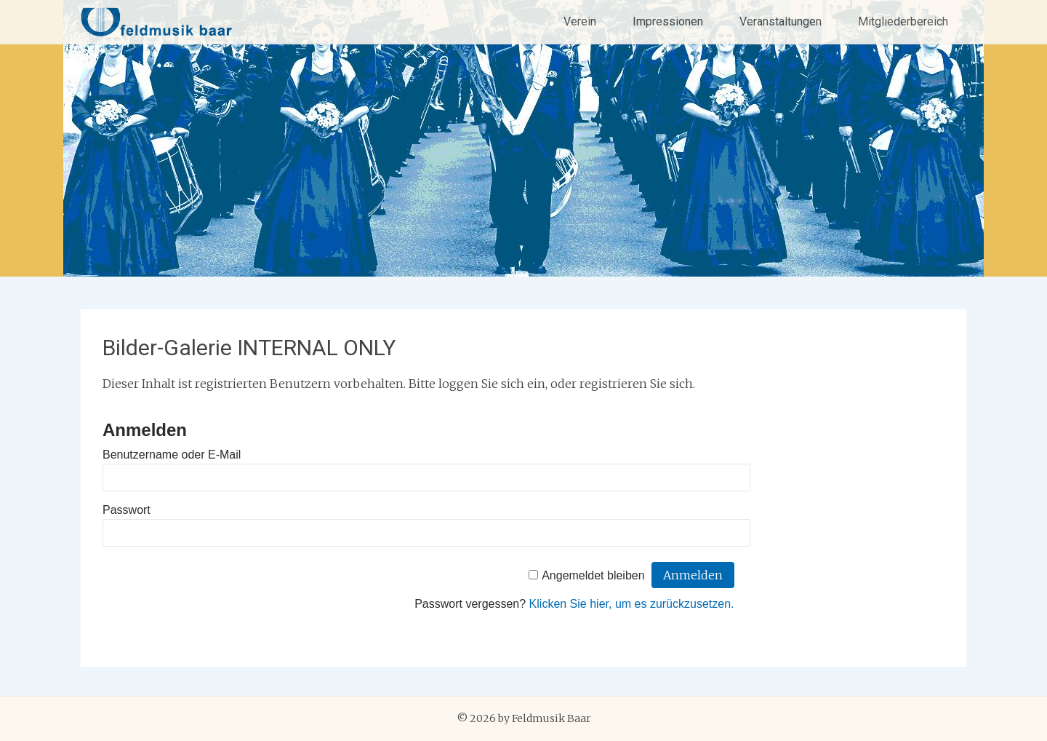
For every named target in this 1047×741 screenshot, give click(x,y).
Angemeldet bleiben (593, 575)
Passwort (127, 510)
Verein (579, 21)
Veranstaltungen (780, 21)
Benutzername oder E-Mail (172, 454)
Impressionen (668, 21)
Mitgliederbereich (903, 21)
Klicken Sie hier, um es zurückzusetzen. (631, 604)
